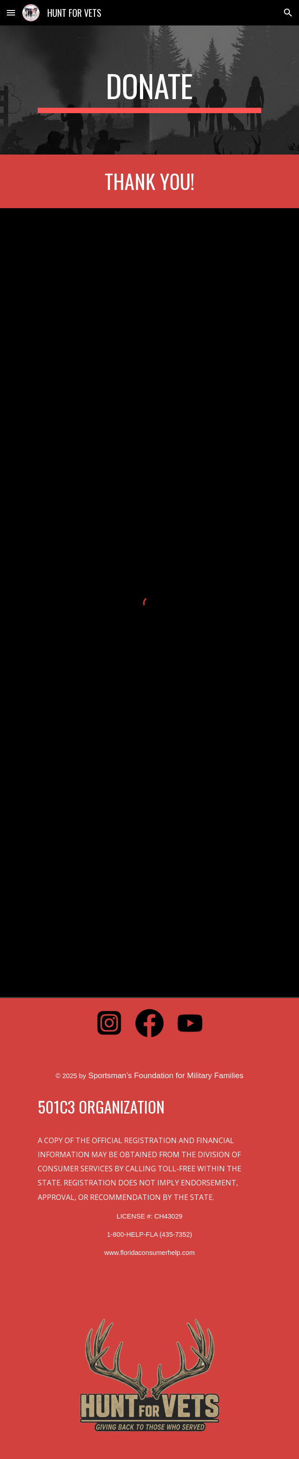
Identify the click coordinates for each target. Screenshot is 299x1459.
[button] (11, 12)
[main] (149, 90)
